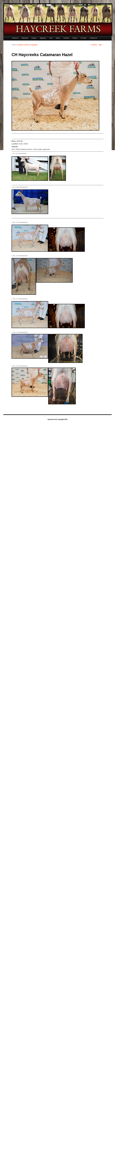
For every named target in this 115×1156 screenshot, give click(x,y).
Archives (66, 38)
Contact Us (93, 38)
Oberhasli (25, 38)
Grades (34, 38)
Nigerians (43, 38)
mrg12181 (34, 45)
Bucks (58, 38)
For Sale (83, 38)
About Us (15, 38)
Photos (75, 38)
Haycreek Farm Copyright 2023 (57, 419)
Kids (51, 38)
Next (101, 45)
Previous (93, 45)
